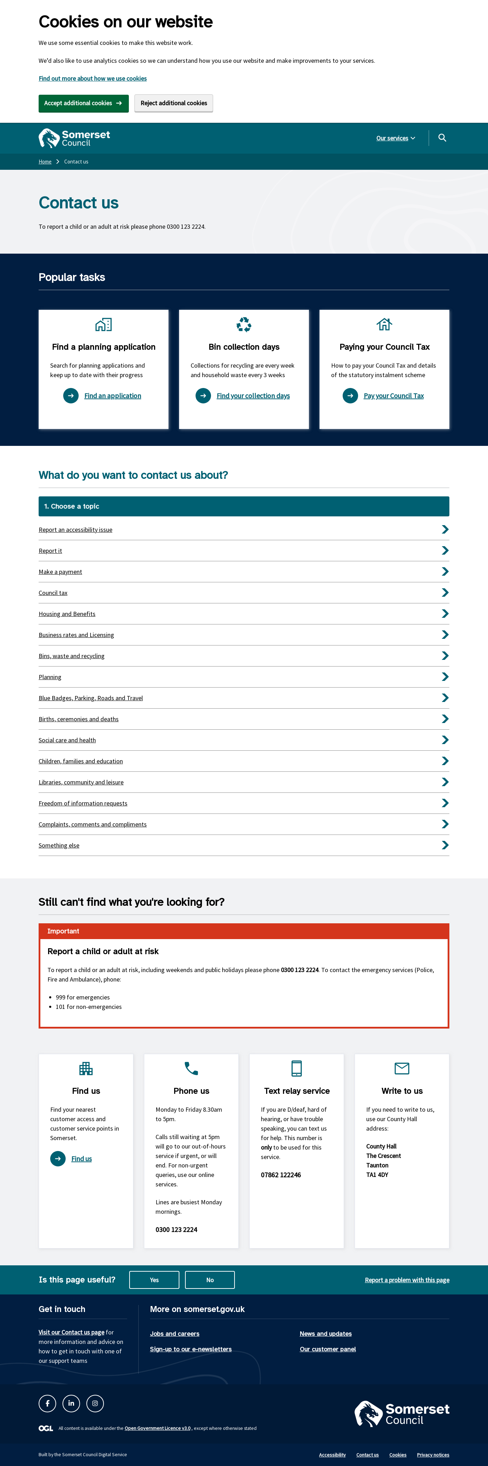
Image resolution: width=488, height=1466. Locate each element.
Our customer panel (328, 1349)
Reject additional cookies (173, 103)
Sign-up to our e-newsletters (191, 1349)
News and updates (326, 1334)
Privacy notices (433, 1455)
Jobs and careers (174, 1334)
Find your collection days (243, 395)
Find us (71, 1158)
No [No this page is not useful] (210, 1280)
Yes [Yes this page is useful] (154, 1280)
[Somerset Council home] (74, 138)
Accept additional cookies (78, 103)
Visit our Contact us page (71, 1332)
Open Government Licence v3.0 (157, 1428)
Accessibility (332, 1455)
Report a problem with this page (407, 1280)
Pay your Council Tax (383, 395)
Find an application (102, 395)
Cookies (398, 1455)
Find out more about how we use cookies (93, 78)
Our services (392, 138)
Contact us (367, 1455)
